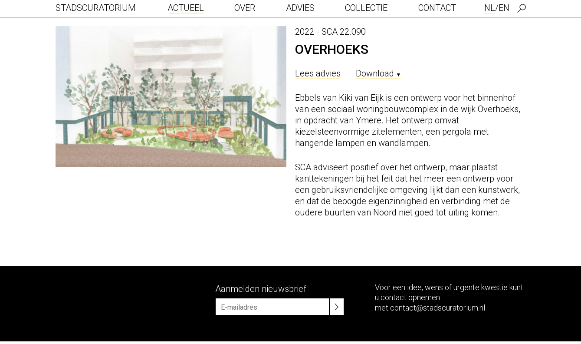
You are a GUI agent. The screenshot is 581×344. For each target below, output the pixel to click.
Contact (437, 8)
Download (378, 73)
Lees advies (318, 73)
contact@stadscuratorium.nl (437, 307)
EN (504, 8)
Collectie (366, 8)
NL (489, 8)
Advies (300, 8)
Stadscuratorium (96, 8)
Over (244, 8)
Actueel (185, 8)
